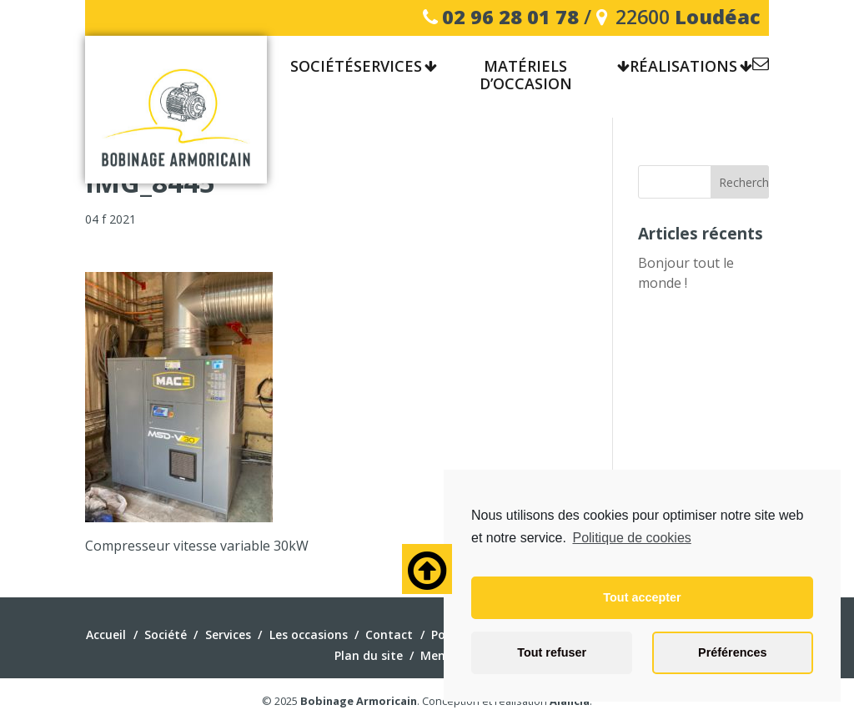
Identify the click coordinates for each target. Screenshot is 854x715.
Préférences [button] (732, 652)
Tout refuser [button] (551, 652)
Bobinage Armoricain (358, 700)
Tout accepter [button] (642, 597)
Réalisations (683, 67)
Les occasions (308, 634)
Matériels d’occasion (526, 76)
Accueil (106, 634)
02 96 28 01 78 (510, 16)
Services (388, 67)
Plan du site (368, 655)
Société (165, 634)
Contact (760, 66)
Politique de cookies (631, 538)
